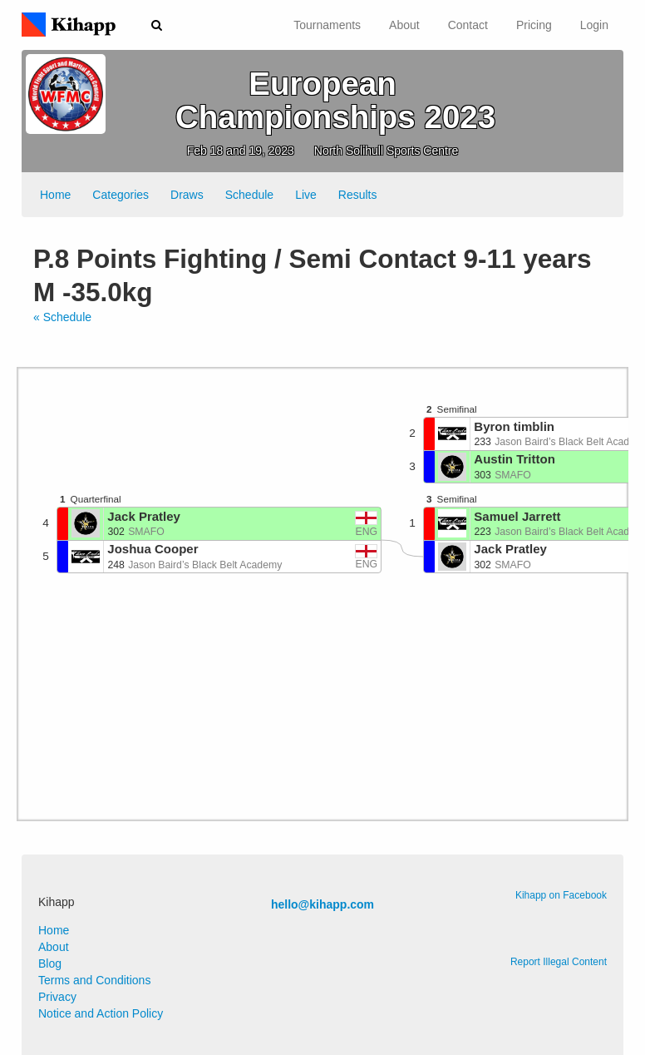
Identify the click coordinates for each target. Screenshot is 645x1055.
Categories (120, 194)
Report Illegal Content (558, 962)
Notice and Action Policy (100, 1013)
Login (594, 25)
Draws (187, 194)
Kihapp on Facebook (561, 895)
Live (306, 194)
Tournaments (327, 25)
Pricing (534, 25)
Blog (50, 963)
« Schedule (62, 317)
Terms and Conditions (94, 980)
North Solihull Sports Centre (386, 150)
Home (55, 194)
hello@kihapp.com (322, 904)
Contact (468, 25)
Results (357, 194)
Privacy (57, 996)
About (404, 25)
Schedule (249, 194)
